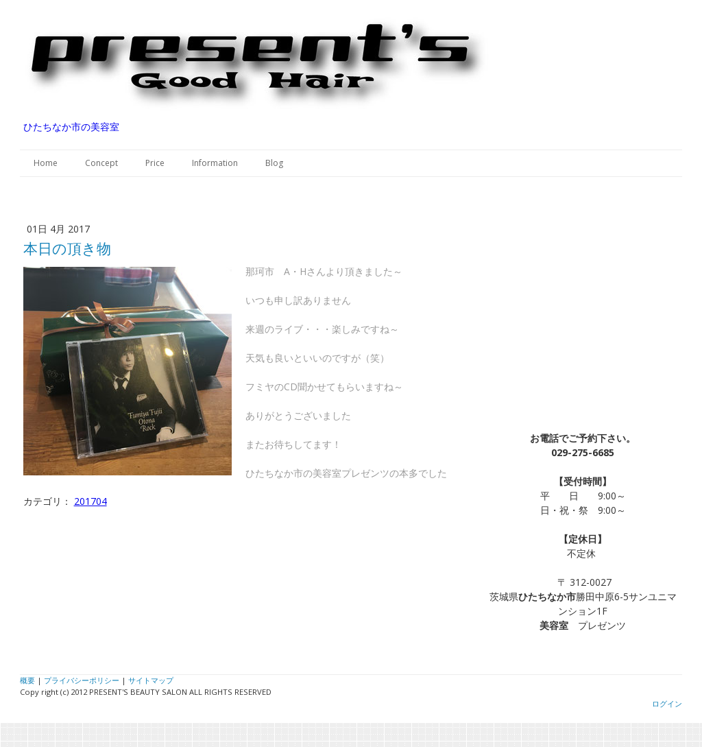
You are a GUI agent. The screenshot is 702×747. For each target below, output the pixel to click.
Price (155, 163)
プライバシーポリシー (81, 680)
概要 (27, 680)
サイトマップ (150, 680)
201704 (90, 501)
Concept (101, 163)
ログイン (667, 703)
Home (46, 163)
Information (215, 163)
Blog (274, 163)
